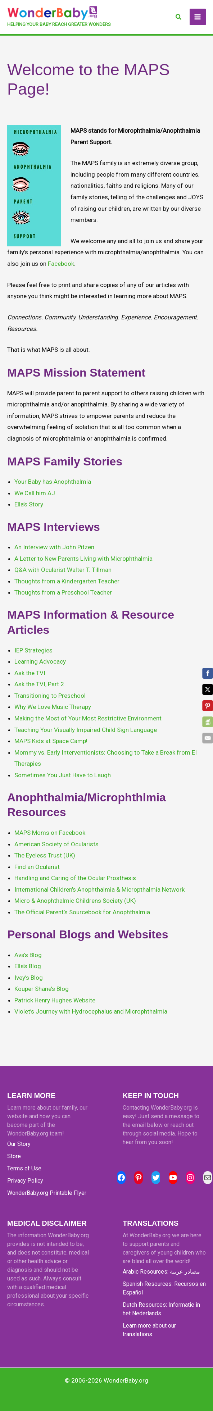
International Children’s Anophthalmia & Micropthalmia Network (99, 889)
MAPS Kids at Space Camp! (50, 741)
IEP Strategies (33, 650)
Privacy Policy (25, 1180)
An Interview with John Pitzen (54, 547)
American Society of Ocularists (56, 844)
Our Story (19, 1144)
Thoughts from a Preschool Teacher (63, 592)
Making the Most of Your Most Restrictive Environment (88, 718)
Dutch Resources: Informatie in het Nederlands (161, 1309)
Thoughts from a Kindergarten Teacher (66, 581)
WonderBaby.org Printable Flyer (46, 1192)
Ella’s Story (28, 504)
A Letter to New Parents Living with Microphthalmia (83, 558)
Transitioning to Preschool (50, 695)
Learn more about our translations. (149, 1330)
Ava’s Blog (28, 955)
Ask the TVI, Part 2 (39, 684)
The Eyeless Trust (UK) (44, 855)
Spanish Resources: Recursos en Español (164, 1288)
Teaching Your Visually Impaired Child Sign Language (85, 729)
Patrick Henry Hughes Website (54, 1000)
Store (14, 1156)
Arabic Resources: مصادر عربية (161, 1271)
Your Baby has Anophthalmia (52, 481)
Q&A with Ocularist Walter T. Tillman (63, 569)
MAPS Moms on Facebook (49, 832)
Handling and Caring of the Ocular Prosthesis (75, 878)
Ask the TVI (29, 673)
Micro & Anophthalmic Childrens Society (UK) (75, 900)
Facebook (61, 263)
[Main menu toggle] (198, 17)
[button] (179, 17)
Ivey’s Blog (28, 977)
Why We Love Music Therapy (52, 706)
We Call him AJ (34, 493)
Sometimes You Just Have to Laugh (62, 775)
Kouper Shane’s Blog (41, 988)
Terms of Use (24, 1168)
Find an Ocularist (37, 866)
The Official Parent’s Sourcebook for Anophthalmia (82, 912)
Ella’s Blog (27, 966)
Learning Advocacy (40, 661)
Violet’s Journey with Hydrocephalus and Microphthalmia (90, 1011)
